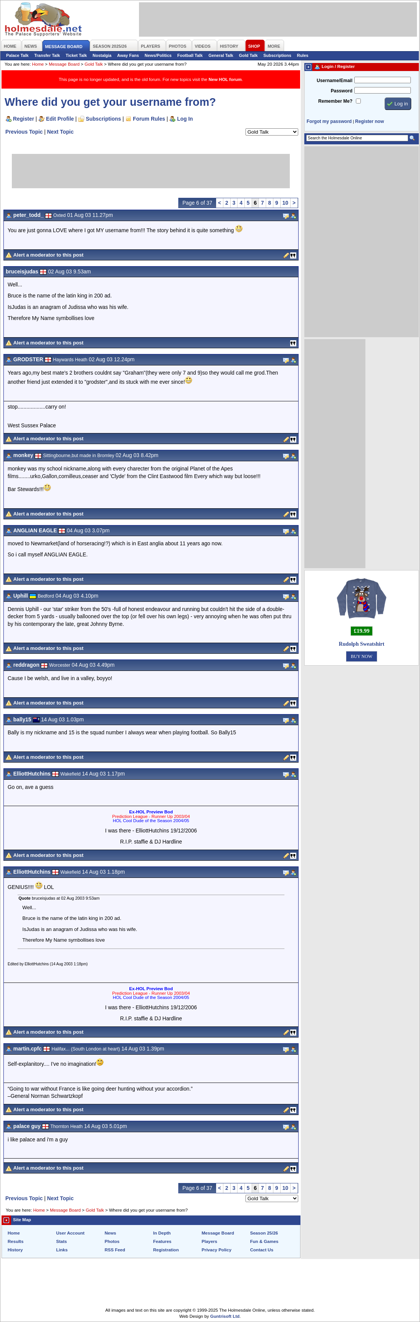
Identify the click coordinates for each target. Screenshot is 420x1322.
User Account (70, 1233)
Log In (185, 119)
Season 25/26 (264, 1233)
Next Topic (60, 132)
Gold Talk (248, 55)
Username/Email (334, 80)
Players (209, 1241)
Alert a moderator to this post (48, 255)
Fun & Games (264, 1241)
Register (23, 119)
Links (62, 1250)
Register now (369, 121)
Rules (303, 55)
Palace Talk (17, 55)
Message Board (64, 64)
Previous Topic (24, 132)
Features (162, 1241)
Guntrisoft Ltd (225, 1316)
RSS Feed (115, 1250)
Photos (112, 1241)
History (15, 1250)
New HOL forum (225, 79)
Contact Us (261, 1250)
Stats (61, 1241)
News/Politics (158, 55)
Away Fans (128, 55)
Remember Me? (335, 101)
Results (16, 1241)
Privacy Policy (216, 1250)
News (110, 1233)
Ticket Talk (76, 55)
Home (38, 64)
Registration (166, 1250)
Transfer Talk (47, 55)
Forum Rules (149, 119)
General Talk (220, 55)
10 (285, 203)
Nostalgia (102, 55)
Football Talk (190, 55)
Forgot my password (329, 121)
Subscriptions (277, 55)
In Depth (162, 1233)
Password (341, 91)
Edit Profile (60, 119)
